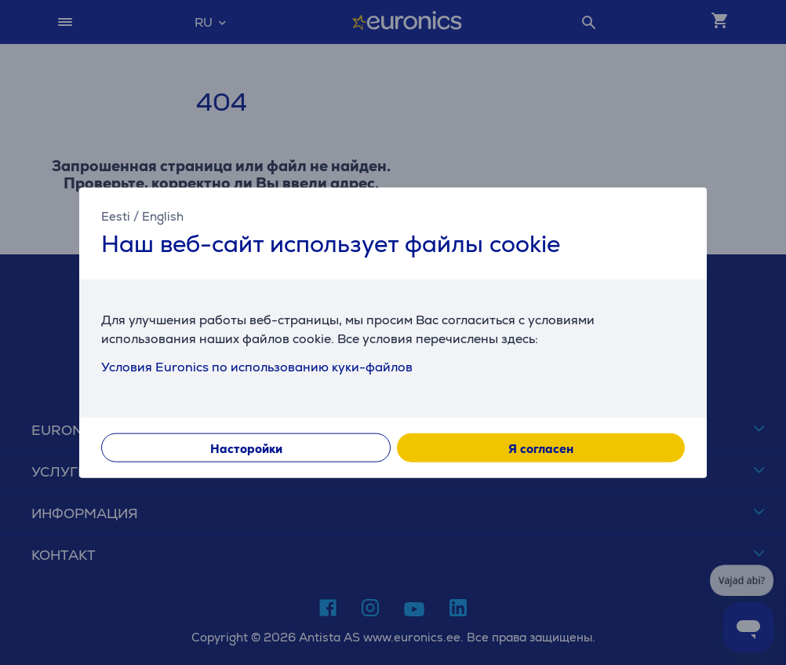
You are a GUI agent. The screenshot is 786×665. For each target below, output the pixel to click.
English (163, 215)
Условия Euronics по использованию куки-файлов (257, 367)
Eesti (115, 215)
